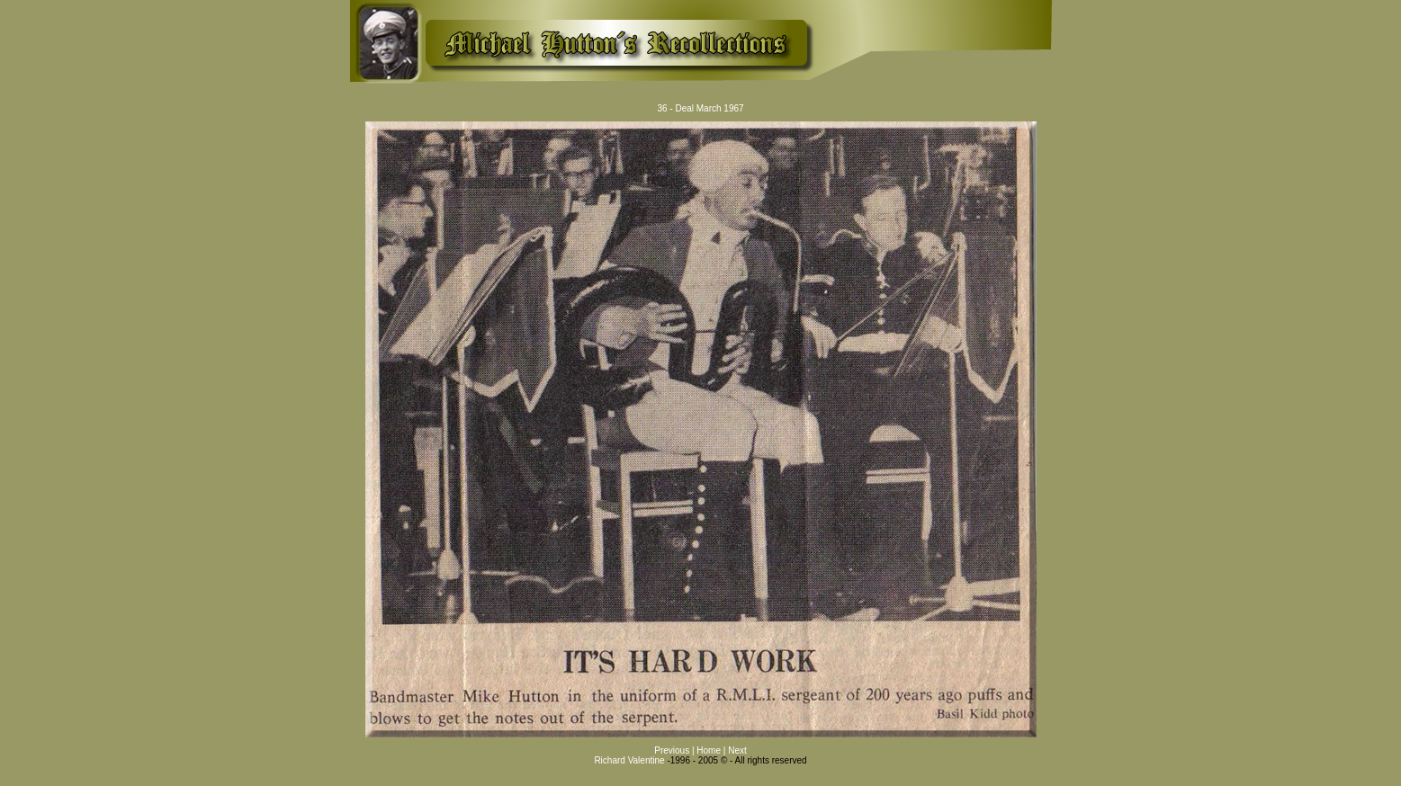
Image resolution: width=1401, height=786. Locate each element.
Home (709, 750)
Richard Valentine (629, 760)
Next (737, 750)
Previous (673, 750)
